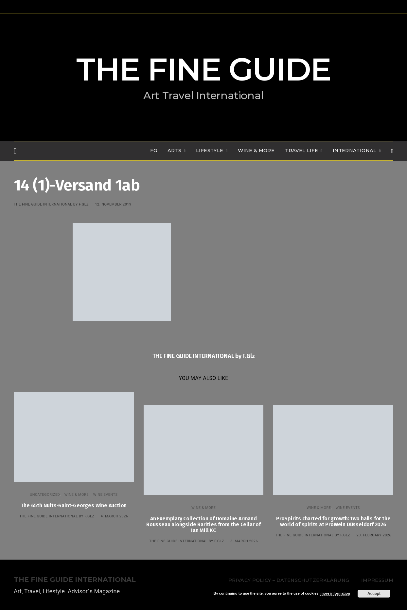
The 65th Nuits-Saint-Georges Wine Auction (74, 505)
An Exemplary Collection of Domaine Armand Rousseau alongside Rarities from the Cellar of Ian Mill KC (203, 524)
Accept (373, 593)
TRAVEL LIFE (301, 150)
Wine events (105, 495)
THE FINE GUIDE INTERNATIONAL (75, 579)
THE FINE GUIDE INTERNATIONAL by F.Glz (51, 204)
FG (153, 150)
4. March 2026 (114, 516)
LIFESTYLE (209, 150)
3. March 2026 (244, 541)
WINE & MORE (256, 150)
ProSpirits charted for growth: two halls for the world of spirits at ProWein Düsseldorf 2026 (333, 521)
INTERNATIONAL (355, 150)
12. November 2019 (113, 204)
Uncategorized (45, 495)
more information (335, 593)
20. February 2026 (374, 535)
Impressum (377, 580)
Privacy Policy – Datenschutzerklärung (288, 580)
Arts (174, 150)
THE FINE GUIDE (203, 69)
